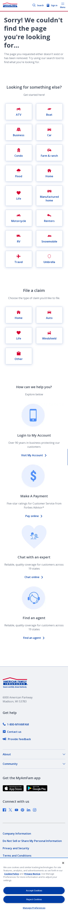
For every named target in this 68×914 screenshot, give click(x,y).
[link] (16, 724)
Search (38, 5)
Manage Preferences (34, 907)
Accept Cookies (34, 890)
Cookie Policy (11, 873)
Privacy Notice (32, 873)
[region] (34, 886)
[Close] (63, 863)
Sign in (51, 5)
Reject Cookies (34, 899)
